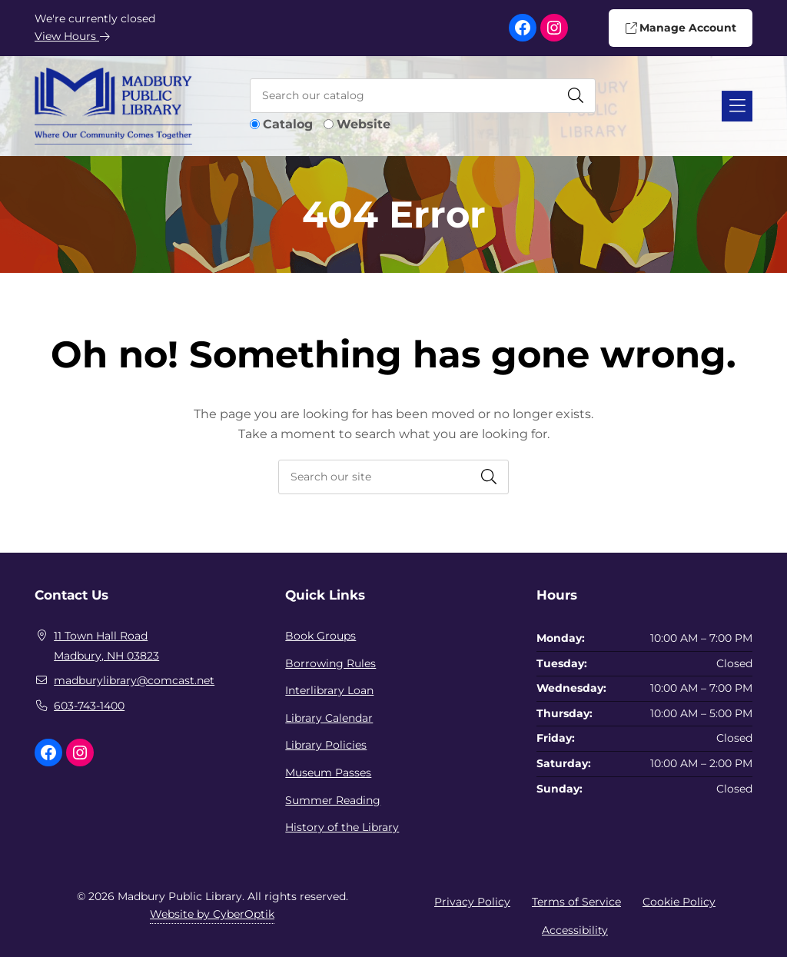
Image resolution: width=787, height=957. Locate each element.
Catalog (288, 124)
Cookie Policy (679, 902)
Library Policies (326, 745)
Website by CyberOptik (212, 914)
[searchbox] (393, 477)
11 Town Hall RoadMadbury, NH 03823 (106, 646)
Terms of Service (576, 902)
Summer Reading (332, 800)
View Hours (72, 36)
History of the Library (342, 827)
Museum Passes (328, 772)
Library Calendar (329, 718)
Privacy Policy (472, 902)
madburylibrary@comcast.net (134, 680)
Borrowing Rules (330, 663)
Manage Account (680, 28)
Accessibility (575, 930)
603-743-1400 (89, 706)
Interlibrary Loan (329, 690)
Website (363, 124)
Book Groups (320, 636)
